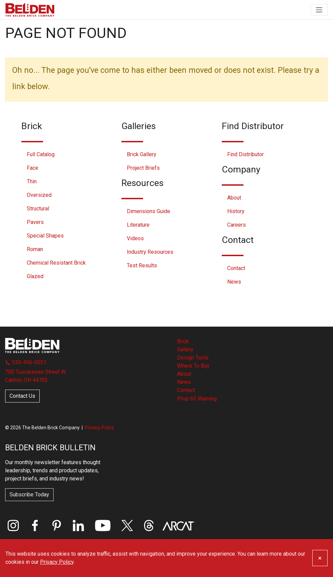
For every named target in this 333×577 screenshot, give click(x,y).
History (235, 211)
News (234, 282)
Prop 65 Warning (197, 398)
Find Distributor (245, 154)
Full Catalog (41, 154)
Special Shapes (45, 235)
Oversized (39, 195)
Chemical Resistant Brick (56, 263)
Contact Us (22, 396)
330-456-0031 (25, 362)
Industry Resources (150, 252)
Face (32, 168)
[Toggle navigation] (319, 10)
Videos (135, 238)
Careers (236, 225)
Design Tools (193, 357)
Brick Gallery (141, 154)
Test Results (142, 265)
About (234, 197)
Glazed (35, 276)
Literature (138, 225)
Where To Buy (193, 366)
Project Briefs (143, 168)
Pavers (35, 222)
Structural (38, 208)
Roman (35, 249)
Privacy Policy (99, 427)
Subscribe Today (29, 494)
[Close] (320, 558)
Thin (32, 181)
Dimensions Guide (148, 211)
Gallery (185, 349)
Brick (183, 341)
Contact (236, 268)
